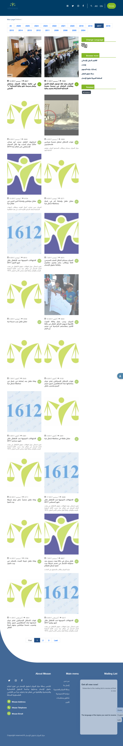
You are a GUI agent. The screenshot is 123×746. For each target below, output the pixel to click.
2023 (45, 25)
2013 (29, 30)
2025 (27, 25)
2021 (63, 25)
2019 (81, 25)
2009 (56, 30)
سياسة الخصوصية (62, 695)
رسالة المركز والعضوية (61, 691)
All (11, 25)
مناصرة (82, 12)
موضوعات (57, 12)
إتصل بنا (66, 686)
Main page (11, 19)
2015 (12, 30)
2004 (83, 30)
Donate (111, 5)
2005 (74, 30)
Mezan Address (16, 703)
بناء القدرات (94, 12)
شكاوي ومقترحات (62, 699)
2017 (99, 25)
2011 (47, 30)
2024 (36, 25)
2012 (38, 30)
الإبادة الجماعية (44, 12)
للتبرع (67, 703)
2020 (72, 25)
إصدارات (70, 12)
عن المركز (30, 12)
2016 (108, 25)
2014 (20, 30)
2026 (19, 25)
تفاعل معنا (109, 12)
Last (56, 640)
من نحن (66, 682)
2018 (90, 25)
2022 (54, 25)
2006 (65, 30)
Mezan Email (15, 715)
